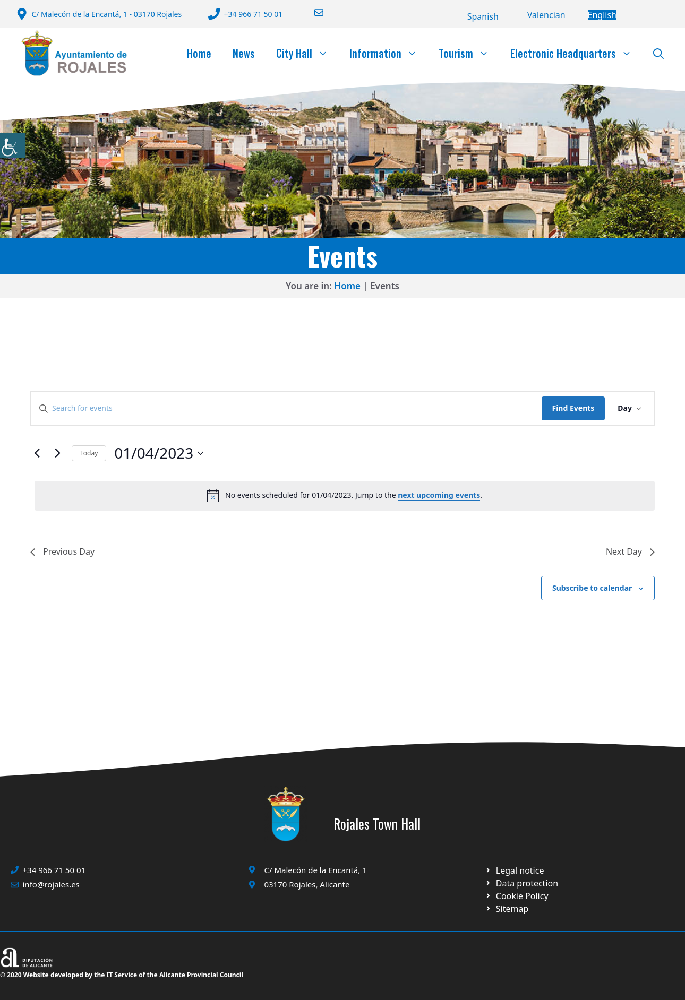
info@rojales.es (51, 884)
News (244, 53)
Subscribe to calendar (592, 588)
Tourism (469, 53)
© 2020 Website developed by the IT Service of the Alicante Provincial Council (121, 974)
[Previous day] (36, 453)
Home (199, 53)
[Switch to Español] (483, 16)
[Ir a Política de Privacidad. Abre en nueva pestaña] (514, 870)
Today (89, 453)
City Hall (307, 53)
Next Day (630, 551)
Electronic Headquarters (576, 53)
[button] (658, 53)
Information (388, 53)
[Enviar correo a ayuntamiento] (312, 12)
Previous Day (62, 551)
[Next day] (57, 453)
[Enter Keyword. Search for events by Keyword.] (286, 408)
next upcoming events (439, 495)
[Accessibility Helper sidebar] (12, 145)
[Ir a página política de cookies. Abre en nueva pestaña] (521, 883)
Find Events (573, 408)
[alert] (345, 496)
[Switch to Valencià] (546, 15)
